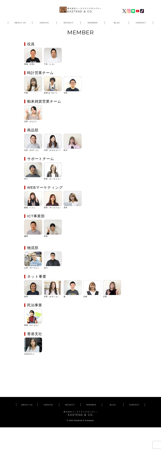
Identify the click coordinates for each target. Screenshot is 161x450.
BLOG (117, 23)
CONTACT (141, 23)
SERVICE (44, 23)
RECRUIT (68, 23)
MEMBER (92, 23)
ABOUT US (20, 23)
